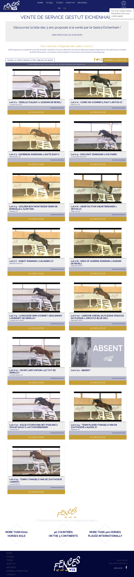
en (64, 8)
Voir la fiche (36, 112)
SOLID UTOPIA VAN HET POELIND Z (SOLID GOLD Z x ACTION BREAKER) (33, 426)
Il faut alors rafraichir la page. (96, 64)
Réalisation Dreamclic (118, 563)
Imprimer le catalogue (115, 60)
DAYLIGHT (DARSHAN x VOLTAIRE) (94, 154)
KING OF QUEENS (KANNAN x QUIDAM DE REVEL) (96, 262)
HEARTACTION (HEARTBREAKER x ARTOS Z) (94, 207)
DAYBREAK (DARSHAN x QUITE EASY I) (34, 154)
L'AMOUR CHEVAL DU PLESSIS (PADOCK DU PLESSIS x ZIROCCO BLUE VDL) (97, 316)
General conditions (17, 571)
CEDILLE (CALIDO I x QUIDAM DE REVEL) (35, 102)
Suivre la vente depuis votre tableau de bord (30, 60)
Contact (11, 574)
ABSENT (80, 370)
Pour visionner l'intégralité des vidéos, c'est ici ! (67, 46)
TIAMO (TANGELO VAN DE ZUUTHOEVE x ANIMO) (35, 480)
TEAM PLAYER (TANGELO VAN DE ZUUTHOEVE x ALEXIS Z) (94, 426)
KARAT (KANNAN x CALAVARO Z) (31, 261)
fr (59, 8)
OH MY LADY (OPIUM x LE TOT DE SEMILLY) (32, 371)
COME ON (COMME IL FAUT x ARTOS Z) (96, 102)
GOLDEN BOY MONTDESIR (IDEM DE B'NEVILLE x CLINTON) (33, 207)
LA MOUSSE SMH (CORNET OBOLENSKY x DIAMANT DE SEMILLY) (35, 316)
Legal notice (122, 560)
